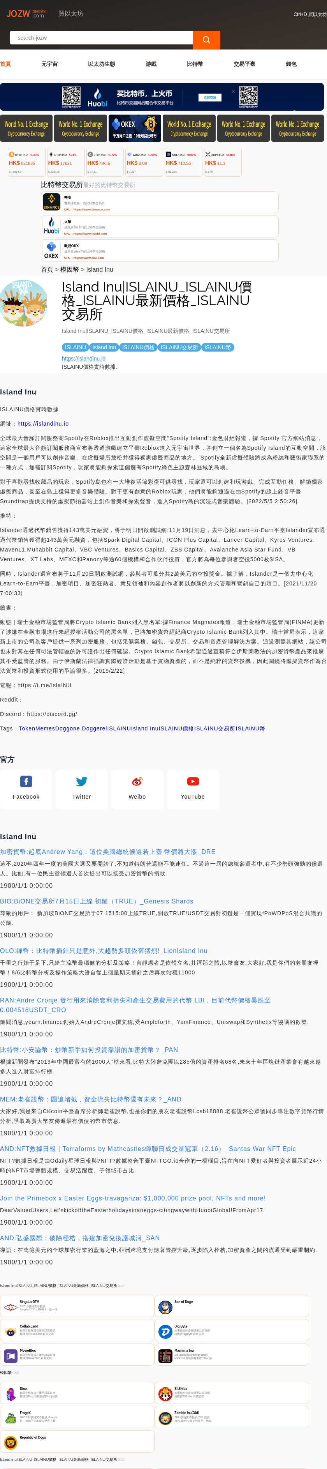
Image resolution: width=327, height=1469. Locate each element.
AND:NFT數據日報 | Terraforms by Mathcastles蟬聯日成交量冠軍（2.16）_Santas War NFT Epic (148, 1085)
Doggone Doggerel (81, 664)
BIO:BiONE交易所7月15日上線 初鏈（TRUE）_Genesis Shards (96, 837)
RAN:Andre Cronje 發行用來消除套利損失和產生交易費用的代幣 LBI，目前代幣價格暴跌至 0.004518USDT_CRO (135, 941)
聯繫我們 (86, 1427)
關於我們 (123, 1427)
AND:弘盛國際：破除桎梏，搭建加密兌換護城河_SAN (80, 1174)
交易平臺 (244, 42)
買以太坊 (123, 1464)
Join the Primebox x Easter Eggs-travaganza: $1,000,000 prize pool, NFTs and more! (133, 1134)
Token (27, 664)
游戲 (151, 42)
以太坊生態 (101, 42)
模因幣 (69, 205)
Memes (45, 664)
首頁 (5, 42)
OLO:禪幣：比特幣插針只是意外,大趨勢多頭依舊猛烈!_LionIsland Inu (104, 887)
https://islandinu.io (83, 295)
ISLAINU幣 (250, 664)
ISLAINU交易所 (215, 664)
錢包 (291, 42)
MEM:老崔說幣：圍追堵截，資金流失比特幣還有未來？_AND (90, 1035)
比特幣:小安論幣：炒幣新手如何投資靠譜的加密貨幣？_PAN (89, 986)
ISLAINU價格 (176, 664)
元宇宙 (49, 42)
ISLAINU (119, 664)
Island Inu (145, 664)
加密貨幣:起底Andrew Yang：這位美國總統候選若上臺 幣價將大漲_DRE (108, 788)
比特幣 (195, 42)
